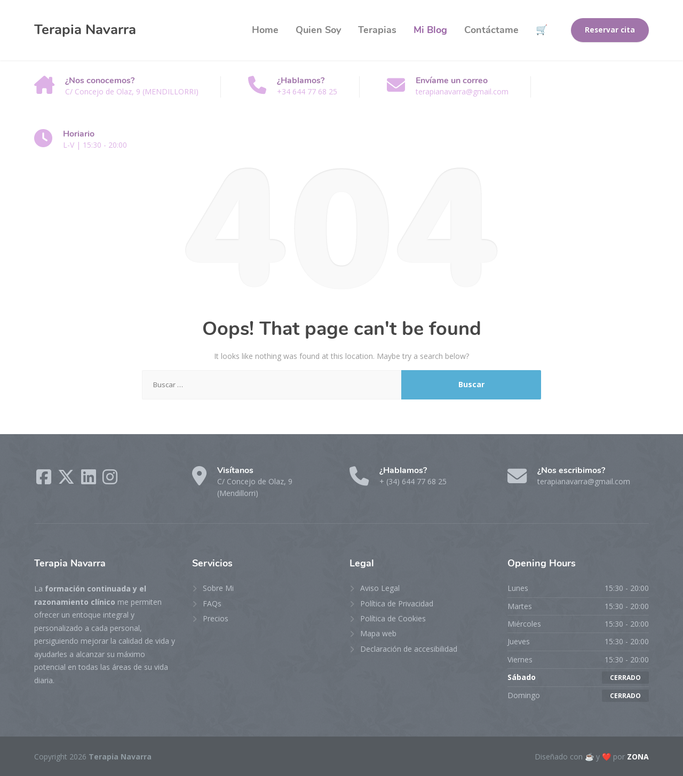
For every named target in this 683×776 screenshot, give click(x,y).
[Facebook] (44, 480)
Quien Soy (318, 29)
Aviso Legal (380, 588)
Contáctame (491, 29)
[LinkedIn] (89, 480)
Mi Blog (430, 29)
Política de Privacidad (396, 603)
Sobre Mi (218, 588)
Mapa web (378, 633)
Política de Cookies (393, 618)
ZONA (638, 756)
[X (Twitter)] (67, 480)
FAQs (212, 603)
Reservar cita (610, 30)
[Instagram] (109, 480)
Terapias (377, 29)
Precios (215, 618)
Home (265, 29)
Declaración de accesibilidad (408, 649)
